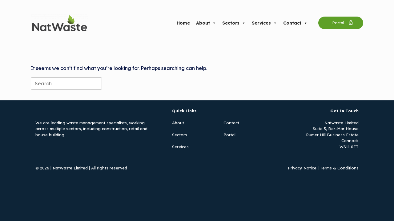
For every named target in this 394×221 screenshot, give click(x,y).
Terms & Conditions (339, 167)
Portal (229, 134)
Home (183, 23)
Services (264, 23)
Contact (295, 23)
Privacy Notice (302, 167)
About (206, 23)
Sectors (234, 23)
